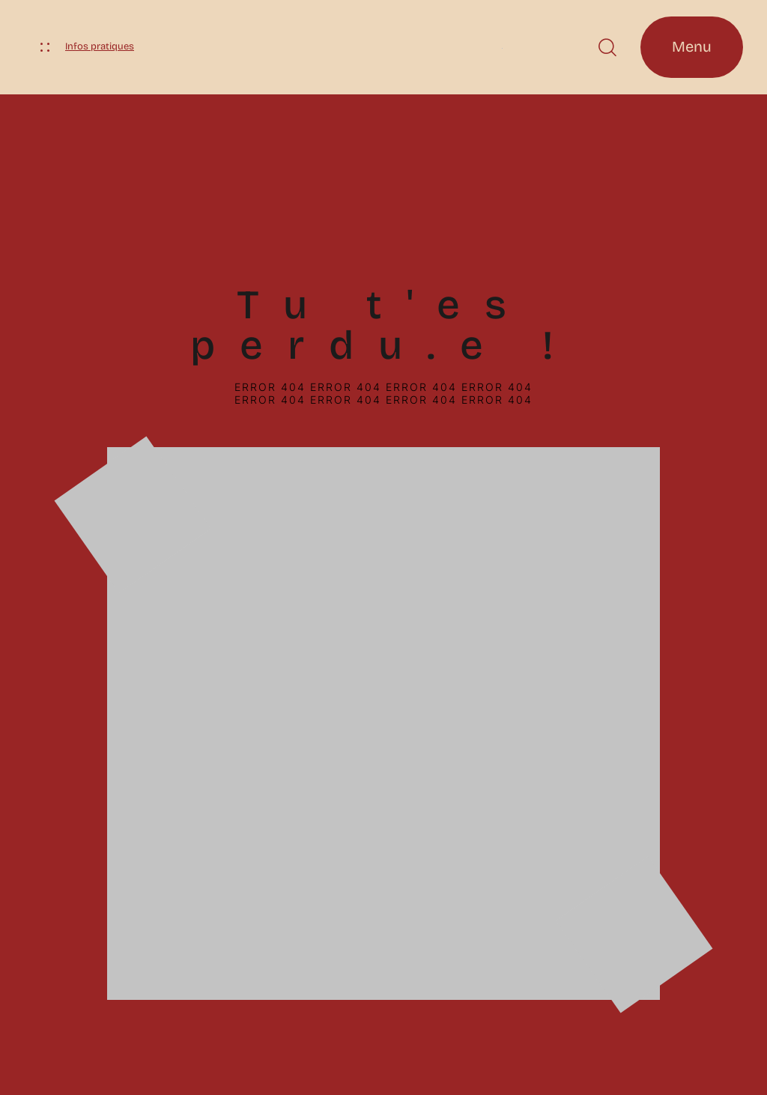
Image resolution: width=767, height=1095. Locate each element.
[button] (607, 47)
